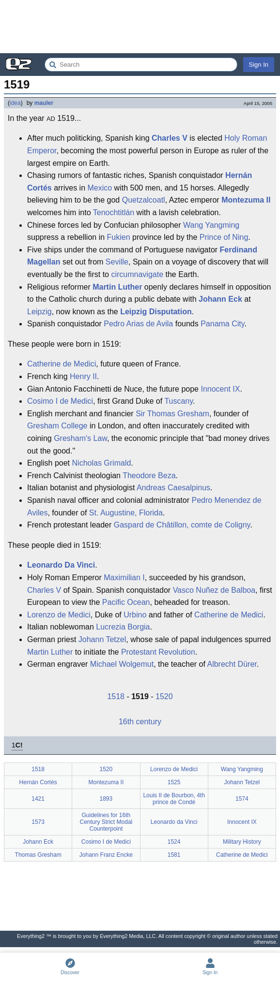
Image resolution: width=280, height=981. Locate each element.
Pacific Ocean (126, 602)
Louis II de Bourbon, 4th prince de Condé (173, 798)
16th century (140, 721)
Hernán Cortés (38, 782)
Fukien (118, 237)
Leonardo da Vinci (174, 822)
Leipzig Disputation (156, 311)
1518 (115, 696)
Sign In (258, 64)
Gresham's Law (80, 438)
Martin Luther (117, 287)
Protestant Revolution (158, 652)
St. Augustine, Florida (126, 513)
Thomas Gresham (38, 854)
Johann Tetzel (102, 639)
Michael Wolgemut (122, 664)
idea (15, 103)
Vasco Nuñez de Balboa (214, 590)
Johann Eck (220, 299)
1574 (242, 798)
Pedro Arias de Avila (138, 324)
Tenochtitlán (113, 212)
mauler (43, 103)
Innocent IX (220, 389)
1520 (164, 696)
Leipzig (39, 311)
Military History (242, 841)
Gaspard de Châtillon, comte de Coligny (182, 525)
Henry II (83, 376)
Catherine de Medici (61, 364)
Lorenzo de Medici (59, 615)
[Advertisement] (140, 26)
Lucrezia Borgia (123, 627)
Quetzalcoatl (143, 200)
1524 (174, 841)
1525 (174, 782)
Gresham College (57, 426)
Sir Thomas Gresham (172, 414)
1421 (38, 798)
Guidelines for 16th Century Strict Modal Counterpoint (106, 822)
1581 (174, 854)
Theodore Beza (149, 475)
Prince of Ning (224, 237)
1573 (38, 822)
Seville (117, 262)
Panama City (222, 324)
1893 (106, 798)
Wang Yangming (211, 225)
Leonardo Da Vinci (61, 565)
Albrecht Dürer (231, 664)
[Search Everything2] (141, 65)
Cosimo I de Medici (60, 401)
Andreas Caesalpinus (173, 487)
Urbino (135, 615)
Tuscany (178, 401)
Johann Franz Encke (106, 854)
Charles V (169, 138)
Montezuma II (245, 200)
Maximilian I (124, 577)
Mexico (99, 188)
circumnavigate (137, 274)
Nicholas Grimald (101, 463)
